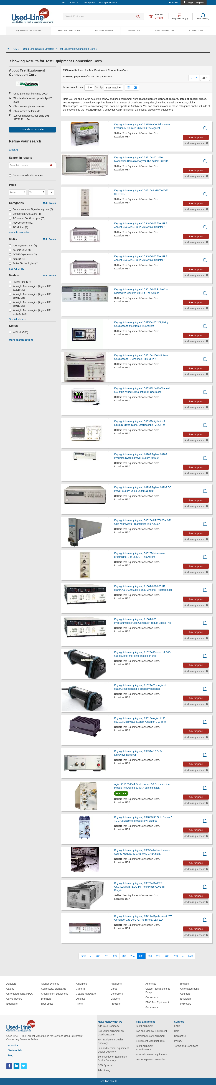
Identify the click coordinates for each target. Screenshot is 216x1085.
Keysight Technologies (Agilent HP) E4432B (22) (30, 312)
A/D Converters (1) (21, 222)
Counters (185, 993)
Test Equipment (144, 1026)
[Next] (183, 956)
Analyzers (116, 983)
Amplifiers (81, 983)
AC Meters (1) (18, 227)
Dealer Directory (69, 30)
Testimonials (14, 1050)
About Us (12, 1045)
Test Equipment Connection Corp (77, 48)
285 (141, 956)
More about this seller (32, 129)
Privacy (178, 1041)
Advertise (134, 30)
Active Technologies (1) (24, 263)
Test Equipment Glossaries (151, 1059)
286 (150, 956)
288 (167, 956)
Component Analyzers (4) (25, 213)
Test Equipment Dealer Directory (110, 1041)
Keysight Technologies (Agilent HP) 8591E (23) (30, 304)
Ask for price (196, 137)
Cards (114, 988)
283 (124, 956)
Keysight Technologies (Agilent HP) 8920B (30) (30, 288)
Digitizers (46, 998)
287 (158, 956)
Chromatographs (189, 988)
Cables (10, 988)
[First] (83, 956)
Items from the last (73, 87)
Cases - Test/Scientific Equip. (158, 990)
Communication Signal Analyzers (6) (31, 209)
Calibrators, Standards (53, 988)
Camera (80, 988)
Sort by (99, 87)
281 (107, 956)
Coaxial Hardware (86, 993)
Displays (80, 998)
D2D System (105, 1065)
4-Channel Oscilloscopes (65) (27, 218)
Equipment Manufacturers (150, 1041)
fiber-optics (47, 1003)
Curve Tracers (14, 998)
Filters (79, 1003)
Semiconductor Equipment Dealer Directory (112, 1058)
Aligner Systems (50, 983)
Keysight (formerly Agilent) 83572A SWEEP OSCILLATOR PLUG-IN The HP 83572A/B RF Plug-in (139, 887)
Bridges (184, 983)
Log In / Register (196, 2)
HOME (17, 48)
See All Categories (19, 232)
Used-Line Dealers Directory (40, 48)
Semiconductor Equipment (150, 1036)
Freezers (116, 1003)
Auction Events (104, 30)
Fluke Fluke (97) (20, 281)
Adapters (11, 983)
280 (98, 956)
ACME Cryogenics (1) (23, 254)
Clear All (13, 149)
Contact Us (196, 30)
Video (173, 2)
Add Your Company (108, 1026)
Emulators (186, 998)
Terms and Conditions (186, 1046)
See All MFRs (16, 268)
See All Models (17, 319)
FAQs (177, 1026)
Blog (9, 1055)
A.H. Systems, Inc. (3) (23, 245)
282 (115, 956)
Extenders (12, 1003)
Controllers (117, 993)
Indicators (185, 1003)
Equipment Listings (28, 30)
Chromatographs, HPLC (19, 993)
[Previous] (91, 956)
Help (176, 1031)
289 (176, 956)
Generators (152, 1007)
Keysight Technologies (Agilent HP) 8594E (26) (30, 296)
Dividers (115, 998)
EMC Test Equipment (157, 1002)
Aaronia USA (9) (20, 250)
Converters (152, 997)
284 (132, 956)
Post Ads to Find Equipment (151, 1054)
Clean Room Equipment (54, 993)
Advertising (104, 1070)
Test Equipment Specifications (144, 1048)
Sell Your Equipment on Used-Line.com (111, 1033)
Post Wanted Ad (164, 30)
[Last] (190, 956)
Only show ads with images (26, 175)
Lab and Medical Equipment (151, 1031)
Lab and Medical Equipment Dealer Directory (113, 1050)
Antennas (151, 983)
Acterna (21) (17, 258)
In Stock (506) (18, 332)
